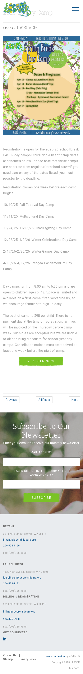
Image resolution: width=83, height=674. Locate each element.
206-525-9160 (11, 545)
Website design (55, 656)
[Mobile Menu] (75, 9)
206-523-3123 (11, 583)
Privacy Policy (28, 659)
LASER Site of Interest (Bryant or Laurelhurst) (41, 473)
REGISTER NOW (41, 361)
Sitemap (8, 659)
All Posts (44, 399)
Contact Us (9, 655)
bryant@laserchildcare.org (19, 539)
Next (75, 399)
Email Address (41, 452)
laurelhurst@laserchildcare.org (22, 577)
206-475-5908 (11, 619)
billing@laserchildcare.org (19, 611)
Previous (11, 399)
